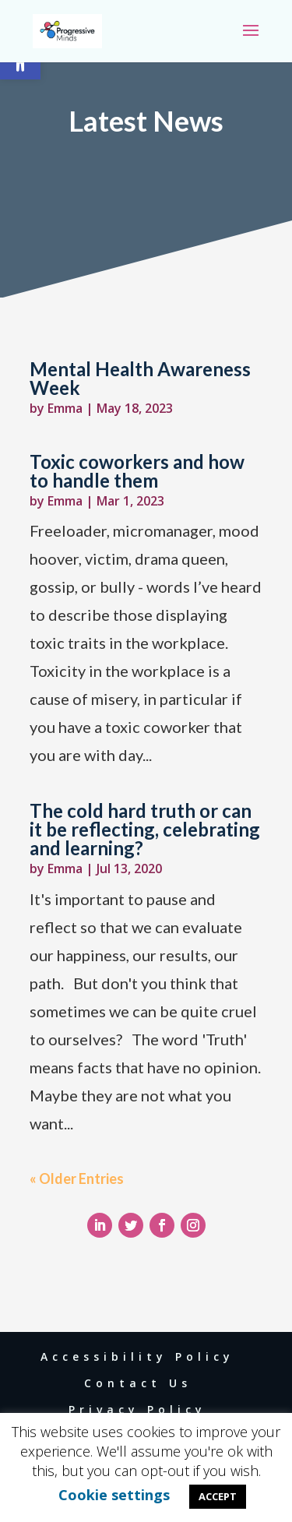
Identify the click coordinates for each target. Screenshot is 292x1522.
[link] (67, 30)
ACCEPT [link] (218, 1496)
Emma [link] (65, 408)
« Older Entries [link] (77, 1178)
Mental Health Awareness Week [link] (140, 378)
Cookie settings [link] (114, 1494)
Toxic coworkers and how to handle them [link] (137, 470)
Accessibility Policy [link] (137, 1356)
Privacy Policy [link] (137, 1409)
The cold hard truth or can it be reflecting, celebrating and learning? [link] (145, 829)
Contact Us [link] (138, 1383)
